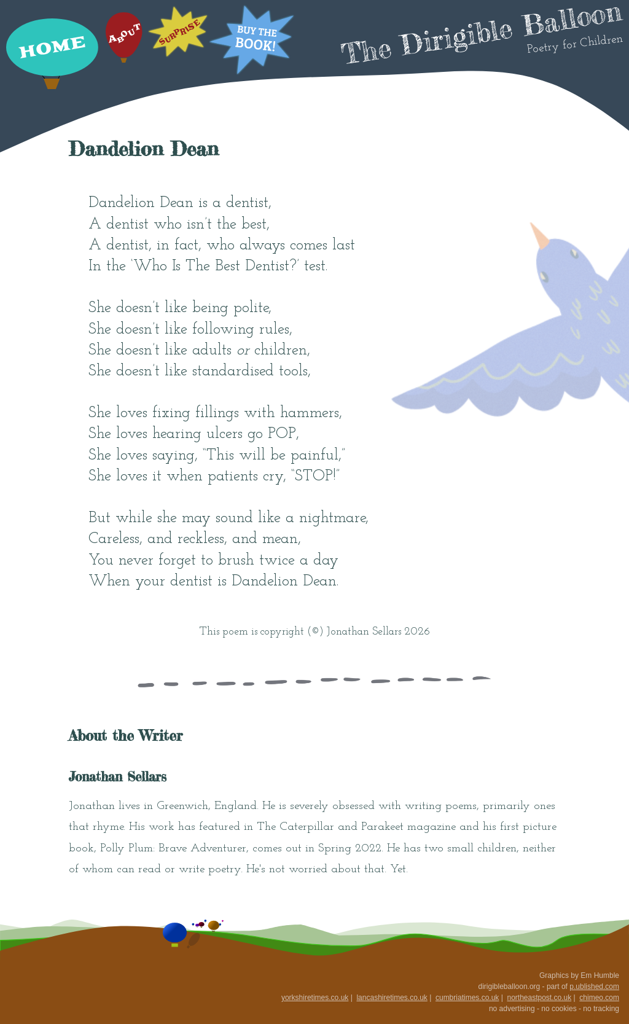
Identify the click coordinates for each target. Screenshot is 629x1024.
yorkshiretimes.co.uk (314, 997)
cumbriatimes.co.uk (467, 997)
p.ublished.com (594, 986)
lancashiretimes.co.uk (391, 997)
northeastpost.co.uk (539, 997)
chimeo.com (599, 997)
